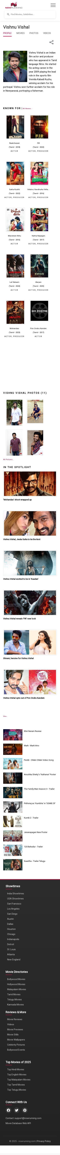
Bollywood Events (16, 1050)
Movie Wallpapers (16, 1039)
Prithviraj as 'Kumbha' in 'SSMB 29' (39, 803)
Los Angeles (13, 909)
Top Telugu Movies (16, 1090)
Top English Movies (16, 1074)
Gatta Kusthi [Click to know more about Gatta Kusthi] (14, 189)
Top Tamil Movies (16, 1084)
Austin (10, 919)
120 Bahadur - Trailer (33, 846)
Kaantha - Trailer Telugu (34, 861)
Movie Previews (15, 1029)
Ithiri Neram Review (32, 731)
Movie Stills (13, 1034)
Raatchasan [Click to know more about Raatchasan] (14, 143)
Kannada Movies (15, 1004)
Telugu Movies (14, 999)
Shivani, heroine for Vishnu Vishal (18, 658)
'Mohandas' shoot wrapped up (17, 499)
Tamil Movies (13, 994)
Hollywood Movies (16, 984)
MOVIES (20, 33)
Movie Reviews (14, 1019)
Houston (11, 929)
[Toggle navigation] (53, 5)
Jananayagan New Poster (35, 832)
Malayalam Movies (16, 989)
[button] (30, 14)
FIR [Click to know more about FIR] (38, 143)
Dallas (10, 924)
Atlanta (11, 954)
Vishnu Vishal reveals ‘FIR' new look (19, 618)
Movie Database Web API (18, 1123)
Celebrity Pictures (16, 1044)
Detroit (10, 944)
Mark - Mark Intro (31, 745)
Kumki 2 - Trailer (31, 818)
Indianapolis (13, 939)
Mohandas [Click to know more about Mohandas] (14, 328)
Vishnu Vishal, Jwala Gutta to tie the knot (21, 539)
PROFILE (7, 33)
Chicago (11, 934)
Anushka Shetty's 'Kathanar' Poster (40, 774)
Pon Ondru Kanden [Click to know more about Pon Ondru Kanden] (38, 328)
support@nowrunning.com (28, 1118)
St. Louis (11, 949)
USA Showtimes (15, 898)
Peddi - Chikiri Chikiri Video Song (39, 760)
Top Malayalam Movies (18, 1079)
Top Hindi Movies (15, 1069)
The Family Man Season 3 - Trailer (39, 789)
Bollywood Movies (16, 979)
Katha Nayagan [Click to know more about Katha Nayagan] (38, 236)
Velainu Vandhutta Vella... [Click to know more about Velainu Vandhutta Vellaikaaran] (38, 189)
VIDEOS (47, 33)
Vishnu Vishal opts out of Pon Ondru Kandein (23, 698)
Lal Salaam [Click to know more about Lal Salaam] (14, 282)
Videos (10, 1024)
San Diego (12, 914)
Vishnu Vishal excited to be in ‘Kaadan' (20, 579)
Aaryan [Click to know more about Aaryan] (38, 282)
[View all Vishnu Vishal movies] (27, 108)
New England (13, 959)
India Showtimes (15, 893)
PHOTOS (33, 33)
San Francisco (14, 903)
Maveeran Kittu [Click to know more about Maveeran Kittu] (14, 236)
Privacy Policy (44, 1141)
